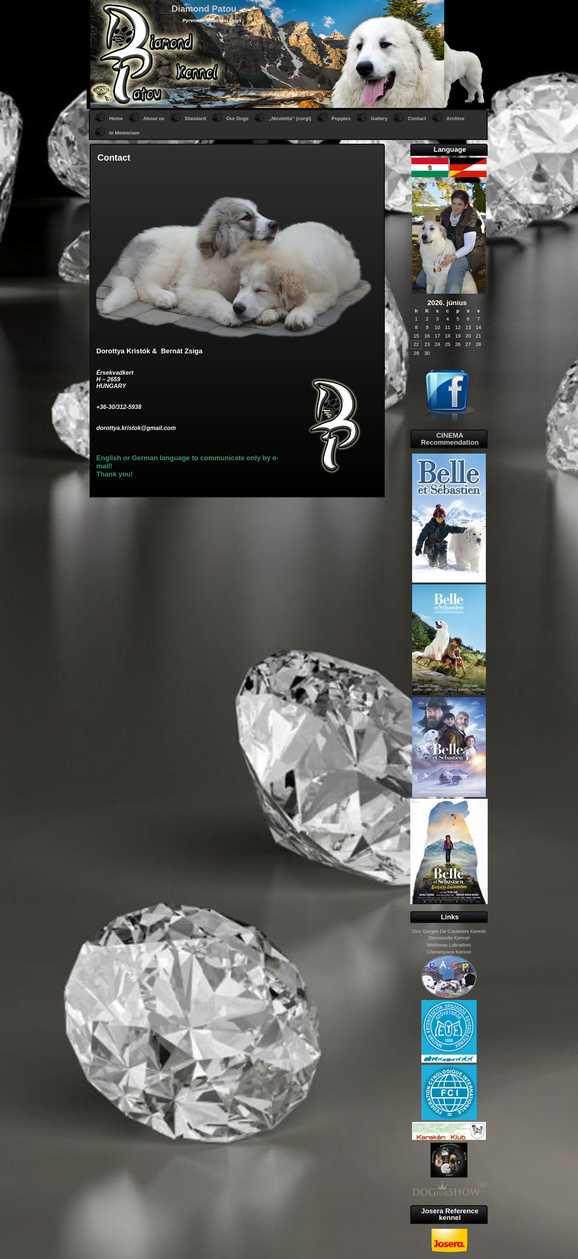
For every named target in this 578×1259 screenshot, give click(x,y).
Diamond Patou (203, 9)
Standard (195, 118)
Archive (455, 118)
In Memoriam (124, 133)
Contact (417, 118)
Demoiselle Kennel (448, 938)
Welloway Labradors (449, 945)
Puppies (341, 118)
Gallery (379, 118)
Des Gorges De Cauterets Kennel (449, 931)
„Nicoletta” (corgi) (290, 118)
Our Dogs (237, 118)
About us (153, 118)
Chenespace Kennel (449, 952)
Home (116, 118)
